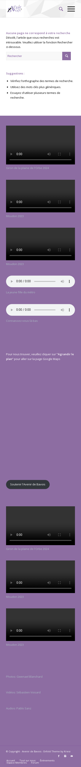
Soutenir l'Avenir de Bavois (27, 484)
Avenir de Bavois (31, 751)
